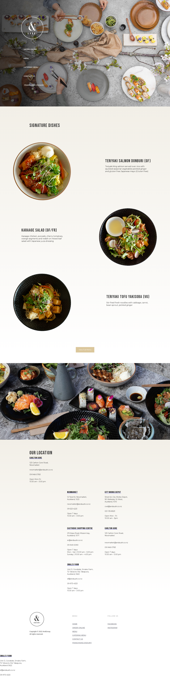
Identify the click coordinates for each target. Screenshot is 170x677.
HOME (74, 624)
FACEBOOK (112, 624)
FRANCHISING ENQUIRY (82, 643)
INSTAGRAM (112, 628)
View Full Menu (85, 350)
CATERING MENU (31, 67)
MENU (26, 58)
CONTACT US (29, 76)
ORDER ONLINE (30, 49)
